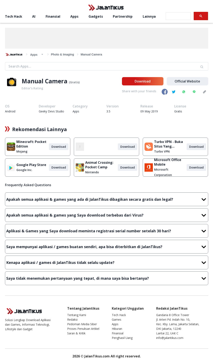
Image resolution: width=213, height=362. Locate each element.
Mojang (21, 151)
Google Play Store (31, 165)
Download (143, 81)
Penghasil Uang (122, 338)
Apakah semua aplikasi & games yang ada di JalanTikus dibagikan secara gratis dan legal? (106, 199)
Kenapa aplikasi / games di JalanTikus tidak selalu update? (106, 262)
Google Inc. (24, 170)
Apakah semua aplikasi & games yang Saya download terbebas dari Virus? (106, 215)
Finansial (53, 16)
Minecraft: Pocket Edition (31, 144)
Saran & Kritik (76, 333)
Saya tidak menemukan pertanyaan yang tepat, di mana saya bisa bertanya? (106, 278)
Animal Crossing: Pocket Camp (99, 164)
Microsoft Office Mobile (167, 162)
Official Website (187, 81)
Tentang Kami (76, 315)
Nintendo (92, 172)
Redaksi (72, 319)
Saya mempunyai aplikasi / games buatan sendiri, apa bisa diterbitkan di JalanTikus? (106, 246)
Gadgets (96, 16)
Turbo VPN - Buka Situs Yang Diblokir (168, 144)
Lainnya (149, 16)
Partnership (123, 16)
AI (33, 16)
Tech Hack (13, 16)
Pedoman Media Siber (82, 324)
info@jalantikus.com (169, 338)
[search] (178, 16)
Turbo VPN (162, 151)
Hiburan (117, 329)
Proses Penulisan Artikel (83, 329)
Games (116, 319)
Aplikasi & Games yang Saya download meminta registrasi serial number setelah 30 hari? (106, 230)
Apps (74, 16)
